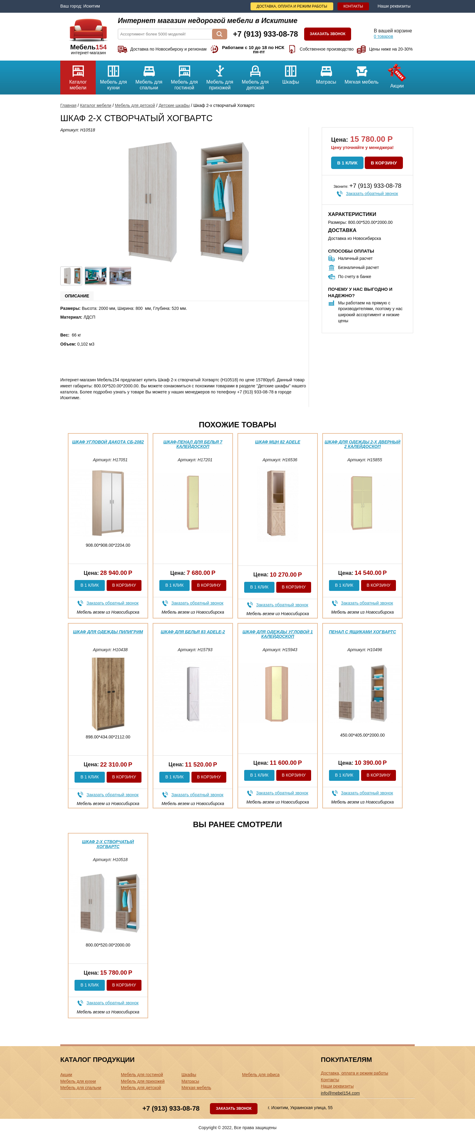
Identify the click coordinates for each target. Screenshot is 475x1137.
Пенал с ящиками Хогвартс (362, 631)
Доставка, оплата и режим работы (292, 6)
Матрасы (326, 73)
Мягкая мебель (361, 73)
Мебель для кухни (113, 75)
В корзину (384, 162)
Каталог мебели (78, 75)
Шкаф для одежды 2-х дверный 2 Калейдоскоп (362, 444)
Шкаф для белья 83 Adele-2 (193, 631)
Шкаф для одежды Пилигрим (108, 631)
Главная (68, 105)
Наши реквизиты (393, 6)
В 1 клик (347, 162)
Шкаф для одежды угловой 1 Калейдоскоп (277, 634)
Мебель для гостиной (184, 75)
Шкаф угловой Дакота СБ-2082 (108, 441)
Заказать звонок (328, 34)
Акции (397, 74)
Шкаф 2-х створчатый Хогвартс (108, 844)
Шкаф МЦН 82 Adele (277, 441)
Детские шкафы (174, 105)
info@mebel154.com (340, 1093)
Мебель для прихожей (220, 75)
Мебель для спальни (149, 75)
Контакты (353, 6)
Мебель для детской (255, 75)
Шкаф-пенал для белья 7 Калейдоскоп (192, 444)
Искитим (91, 6)
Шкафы (290, 73)
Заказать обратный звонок (372, 193)
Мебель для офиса (261, 1074)
